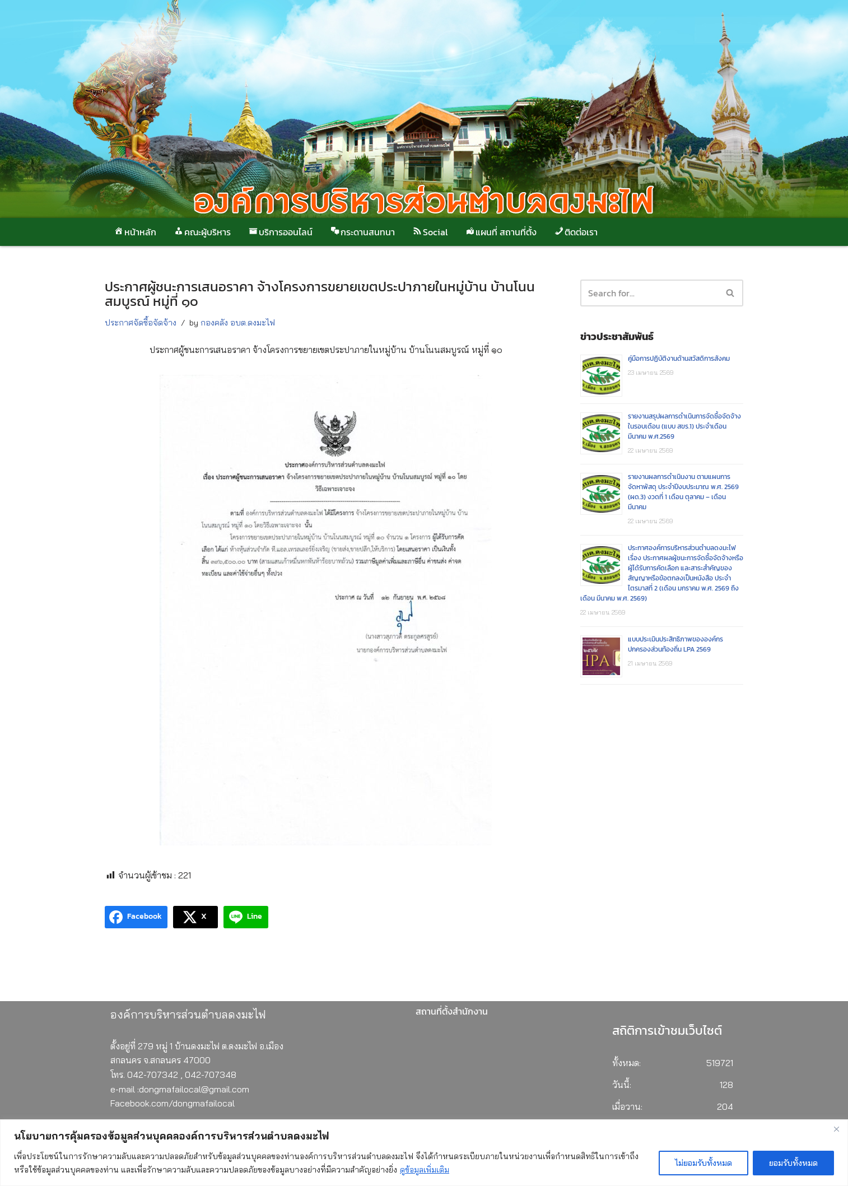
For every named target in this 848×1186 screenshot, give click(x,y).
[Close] (836, 1129)
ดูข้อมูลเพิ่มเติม (424, 1170)
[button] (730, 293)
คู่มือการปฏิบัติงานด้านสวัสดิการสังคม (679, 359)
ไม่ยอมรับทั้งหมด (703, 1163)
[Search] (730, 293)
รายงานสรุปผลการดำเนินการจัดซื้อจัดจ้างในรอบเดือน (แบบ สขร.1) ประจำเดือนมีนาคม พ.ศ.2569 (684, 426)
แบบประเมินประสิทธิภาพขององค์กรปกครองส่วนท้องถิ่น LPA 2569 (675, 644)
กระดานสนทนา (362, 232)
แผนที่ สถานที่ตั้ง (500, 232)
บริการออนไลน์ (280, 232)
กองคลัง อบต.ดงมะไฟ (238, 323)
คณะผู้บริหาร (202, 232)
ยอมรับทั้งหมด (793, 1163)
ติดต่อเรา (575, 232)
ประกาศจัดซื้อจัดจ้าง (140, 323)
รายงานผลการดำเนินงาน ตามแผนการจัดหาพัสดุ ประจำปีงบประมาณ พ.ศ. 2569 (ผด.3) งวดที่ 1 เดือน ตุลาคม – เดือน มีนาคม (683, 492)
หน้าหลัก (134, 232)
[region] (424, 1152)
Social (430, 232)
